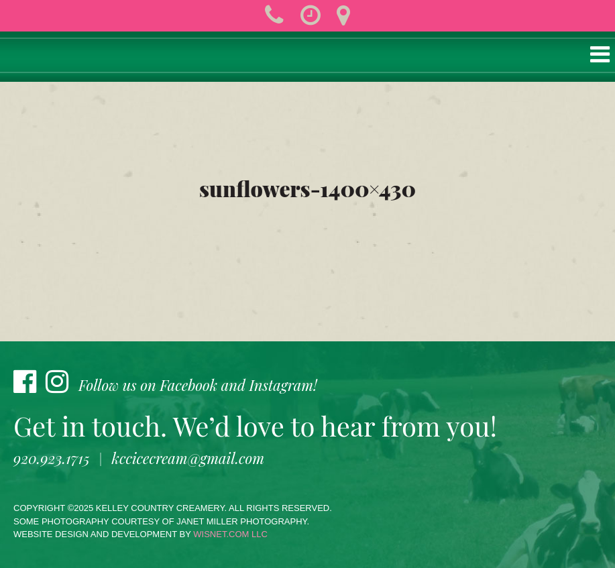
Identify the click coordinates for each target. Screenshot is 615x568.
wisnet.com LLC (230, 534)
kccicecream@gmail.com (188, 458)
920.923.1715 (51, 458)
